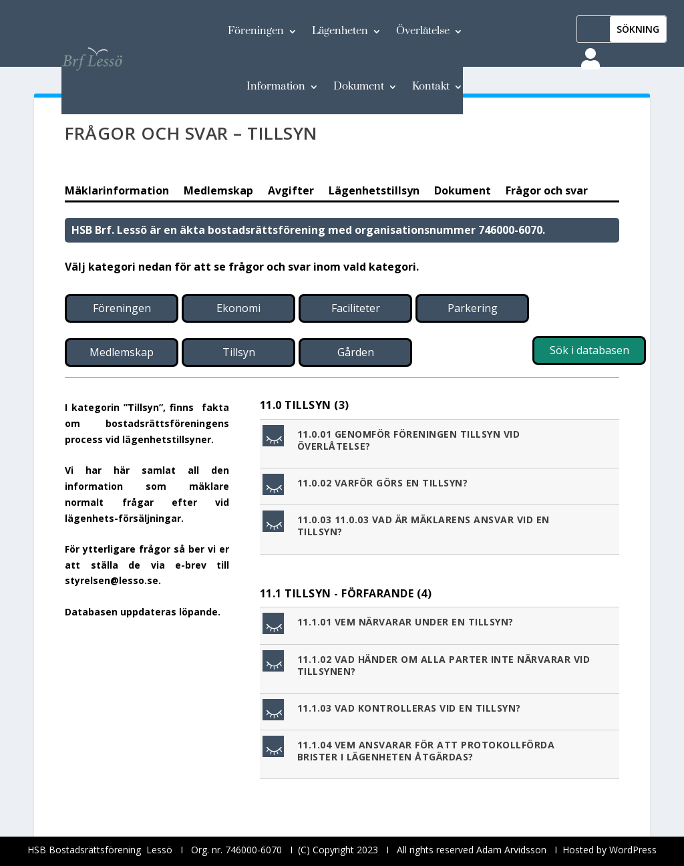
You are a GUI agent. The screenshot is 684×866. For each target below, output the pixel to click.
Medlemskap (218, 192)
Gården (355, 352)
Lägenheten (340, 30)
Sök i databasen (589, 350)
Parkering (473, 308)
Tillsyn (238, 352)
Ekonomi (238, 308)
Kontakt (431, 86)
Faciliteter (355, 308)
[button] (441, 443)
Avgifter (291, 192)
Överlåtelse (423, 30)
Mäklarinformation (117, 192)
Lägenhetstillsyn (374, 192)
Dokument (358, 86)
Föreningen (256, 30)
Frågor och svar (547, 192)
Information (275, 86)
